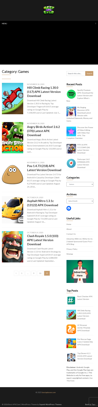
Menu (4, 23)
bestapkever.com (49, 392)
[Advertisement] (49, 45)
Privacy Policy (71, 249)
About (69, 229)
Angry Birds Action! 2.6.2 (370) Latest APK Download (43, 131)
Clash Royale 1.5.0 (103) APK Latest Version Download (42, 240)
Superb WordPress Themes (50, 404)
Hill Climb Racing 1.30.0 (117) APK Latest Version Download (44, 92)
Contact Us (71, 234)
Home (68, 224)
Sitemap (69, 254)
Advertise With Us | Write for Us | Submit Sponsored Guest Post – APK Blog (79, 241)
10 (40, 273)
